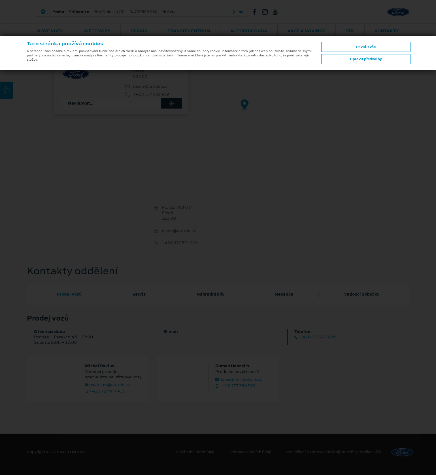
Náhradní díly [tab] (210, 294)
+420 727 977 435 (315, 337)
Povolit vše (366, 46)
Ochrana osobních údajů (250, 452)
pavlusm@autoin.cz (107, 384)
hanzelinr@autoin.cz (238, 379)
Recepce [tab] (284, 294)
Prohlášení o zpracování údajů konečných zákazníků (333, 452)
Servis (139, 31)
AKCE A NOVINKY (306, 31)
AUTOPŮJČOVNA (248, 31)
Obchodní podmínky (195, 452)
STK (350, 31)
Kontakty (387, 31)
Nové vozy (50, 31)
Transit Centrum (188, 31)
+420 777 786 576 (235, 386)
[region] (218, 109)
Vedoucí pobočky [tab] (361, 294)
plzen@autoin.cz (150, 86)
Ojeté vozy (97, 31)
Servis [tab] (139, 294)
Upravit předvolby (366, 59)
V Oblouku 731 (115, 11)
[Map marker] (244, 105)
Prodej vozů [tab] (69, 294)
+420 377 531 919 (151, 94)
